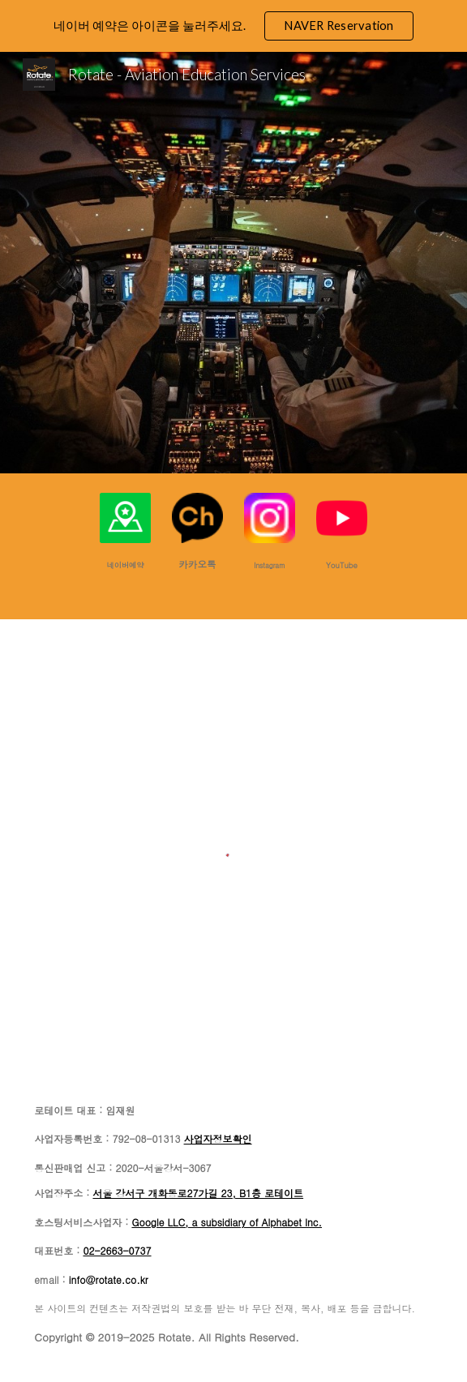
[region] (233, 26)
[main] (125, 563)
